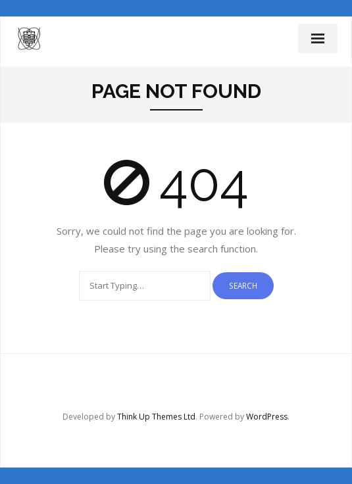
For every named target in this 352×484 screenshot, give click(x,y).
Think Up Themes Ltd (156, 416)
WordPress (267, 416)
